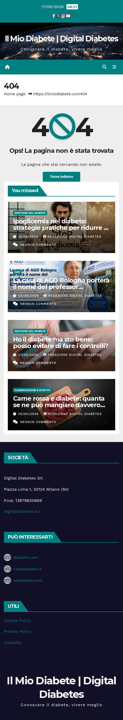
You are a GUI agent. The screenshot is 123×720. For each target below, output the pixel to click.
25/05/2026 (29, 414)
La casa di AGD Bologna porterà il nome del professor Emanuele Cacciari (61, 286)
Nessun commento (38, 245)
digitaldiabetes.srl (22, 511)
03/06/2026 (29, 296)
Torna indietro (61, 177)
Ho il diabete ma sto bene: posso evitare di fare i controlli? (60, 343)
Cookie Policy (17, 620)
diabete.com (25, 557)
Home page (15, 94)
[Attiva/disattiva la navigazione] (114, 67)
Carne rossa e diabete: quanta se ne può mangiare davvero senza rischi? (58, 405)
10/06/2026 (28, 236)
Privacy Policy (17, 631)
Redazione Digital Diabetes (72, 236)
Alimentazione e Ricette (32, 390)
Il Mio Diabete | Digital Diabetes (61, 38)
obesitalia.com (27, 580)
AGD (17, 271)
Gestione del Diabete (30, 212)
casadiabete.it (27, 568)
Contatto (13, 642)
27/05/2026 (29, 355)
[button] (104, 67)
